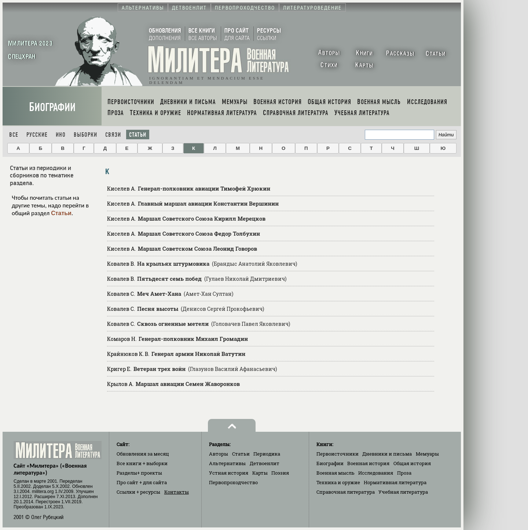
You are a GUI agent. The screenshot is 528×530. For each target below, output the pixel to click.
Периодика (266, 453)
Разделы (139, 473)
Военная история (368, 463)
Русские (37, 135)
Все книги (142, 463)
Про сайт (142, 482)
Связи (113, 135)
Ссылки (138, 492)
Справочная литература (345, 492)
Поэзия (280, 473)
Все (13, 135)
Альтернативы (227, 463)
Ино (61, 135)
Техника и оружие (338, 482)
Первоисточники (337, 453)
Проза (404, 473)
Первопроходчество (233, 482)
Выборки (85, 135)
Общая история (412, 463)
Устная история (228, 473)
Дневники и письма (387, 453)
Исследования (375, 473)
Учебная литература (403, 492)
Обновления (143, 453)
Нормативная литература (395, 482)
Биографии (52, 107)
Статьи (137, 135)
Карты (260, 473)
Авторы (218, 453)
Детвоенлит (264, 463)
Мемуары (427, 453)
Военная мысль (335, 473)
